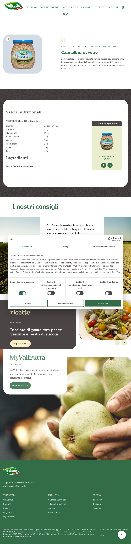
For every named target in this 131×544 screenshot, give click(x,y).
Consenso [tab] (27, 246)
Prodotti (71, 46)
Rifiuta (28, 303)
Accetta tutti (102, 303)
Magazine (112, 7)
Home (63, 46)
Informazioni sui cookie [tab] (104, 246)
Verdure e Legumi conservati (88, 46)
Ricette (99, 7)
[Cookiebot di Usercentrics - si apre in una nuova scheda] (110, 239)
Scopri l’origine (49, 7)
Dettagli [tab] (65, 246)
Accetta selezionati (65, 303)
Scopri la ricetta (20, 343)
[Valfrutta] (13, 6)
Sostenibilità (70, 7)
